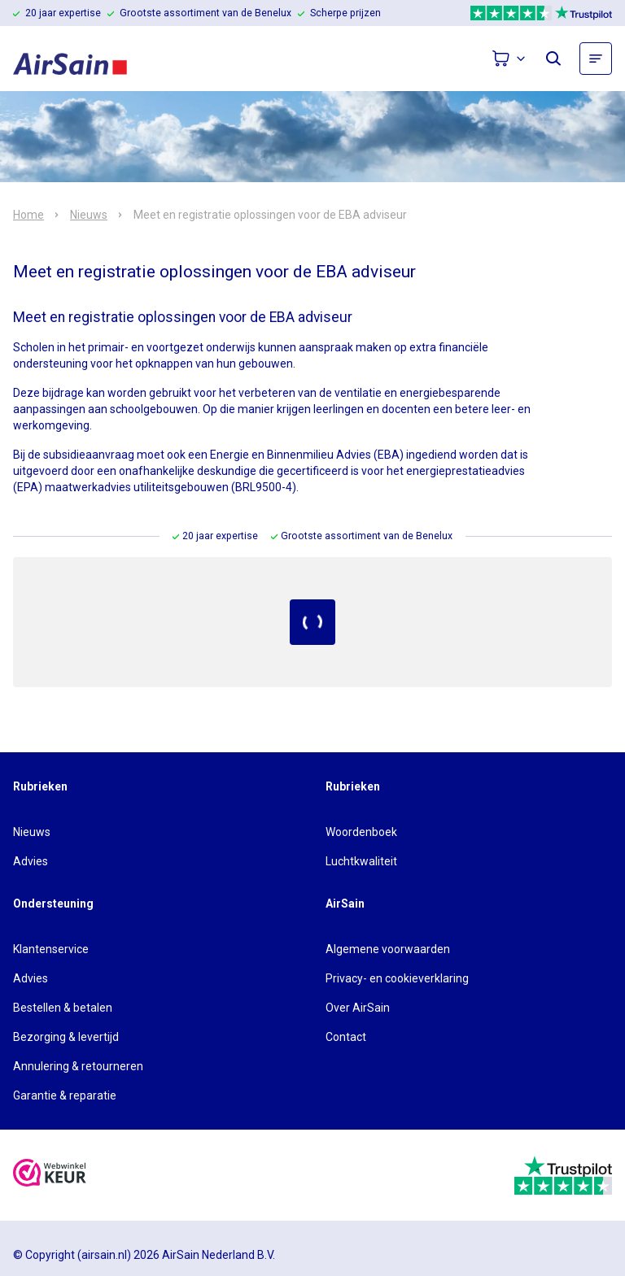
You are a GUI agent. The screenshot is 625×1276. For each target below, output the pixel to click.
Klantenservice (51, 949)
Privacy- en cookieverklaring (397, 978)
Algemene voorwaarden (388, 949)
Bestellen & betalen (62, 1007)
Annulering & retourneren (78, 1066)
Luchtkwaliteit (361, 861)
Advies (30, 861)
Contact (346, 1036)
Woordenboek (361, 831)
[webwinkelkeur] (49, 1175)
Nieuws (88, 214)
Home (28, 214)
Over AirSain (358, 1007)
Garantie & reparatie (64, 1095)
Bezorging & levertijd (66, 1036)
